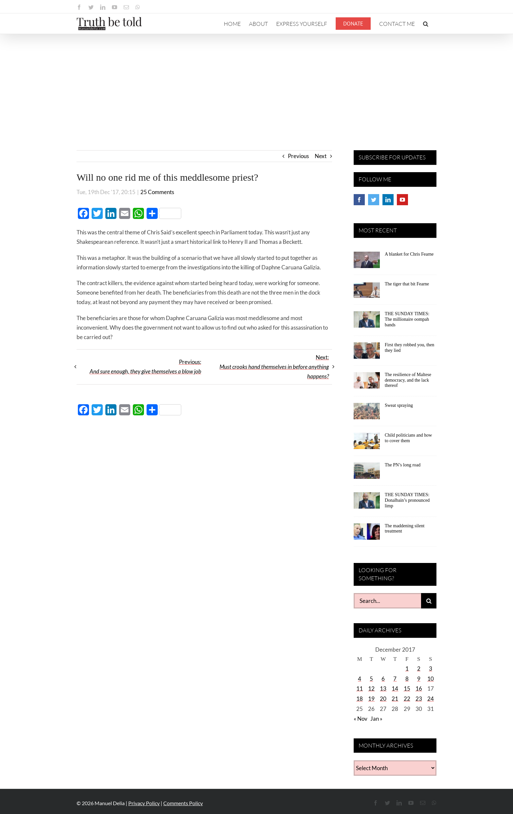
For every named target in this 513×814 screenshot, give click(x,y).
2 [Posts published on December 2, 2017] (418, 668)
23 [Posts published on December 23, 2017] (419, 698)
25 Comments (157, 192)
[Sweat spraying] (367, 413)
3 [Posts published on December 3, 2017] (430, 668)
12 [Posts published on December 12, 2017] (371, 688)
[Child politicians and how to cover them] (367, 443)
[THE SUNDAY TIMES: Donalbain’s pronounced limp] (367, 502)
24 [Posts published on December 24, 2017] (430, 698)
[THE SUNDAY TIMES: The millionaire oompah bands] (367, 321)
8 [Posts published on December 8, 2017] (407, 678)
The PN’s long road (402, 464)
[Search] (428, 600)
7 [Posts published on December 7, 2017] (395, 678)
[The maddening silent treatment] (367, 533)
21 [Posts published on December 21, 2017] (395, 698)
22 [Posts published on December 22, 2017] (407, 698)
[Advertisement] (256, 83)
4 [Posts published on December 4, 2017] (359, 678)
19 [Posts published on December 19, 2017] (371, 698)
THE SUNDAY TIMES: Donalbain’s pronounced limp (407, 500)
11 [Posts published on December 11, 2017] (359, 688)
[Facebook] (359, 199)
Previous (298, 156)
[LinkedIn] (388, 199)
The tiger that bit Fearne (407, 283)
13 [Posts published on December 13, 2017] (383, 688)
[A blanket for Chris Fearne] (367, 262)
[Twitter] (373, 199)
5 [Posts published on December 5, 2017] (371, 678)
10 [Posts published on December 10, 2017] (430, 678)
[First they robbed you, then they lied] (367, 352)
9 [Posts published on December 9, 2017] (418, 678)
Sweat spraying (399, 405)
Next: (274, 367)
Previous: (145, 366)
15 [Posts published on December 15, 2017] (407, 688)
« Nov (360, 718)
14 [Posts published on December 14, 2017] (395, 688)
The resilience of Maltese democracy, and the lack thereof (408, 380)
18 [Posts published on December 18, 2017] (359, 698)
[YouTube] (402, 199)
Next (321, 156)
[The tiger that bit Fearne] (367, 291)
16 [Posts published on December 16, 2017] (419, 688)
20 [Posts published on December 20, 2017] (383, 698)
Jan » (376, 718)
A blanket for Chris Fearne (409, 254)
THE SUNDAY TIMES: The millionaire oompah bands (407, 319)
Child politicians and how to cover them (408, 438)
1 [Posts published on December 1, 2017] (407, 668)
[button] (425, 23)
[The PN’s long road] (367, 472)
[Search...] (387, 600)
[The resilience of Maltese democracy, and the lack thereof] (367, 382)
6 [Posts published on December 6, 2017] (383, 678)
